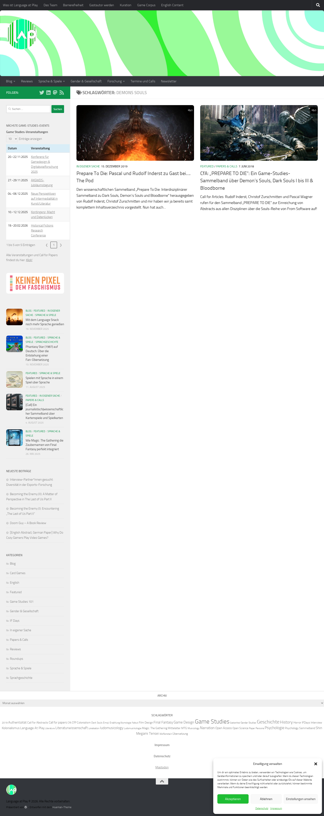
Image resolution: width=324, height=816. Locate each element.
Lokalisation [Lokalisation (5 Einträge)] (93, 728)
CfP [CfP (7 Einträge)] (74, 722)
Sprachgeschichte (47, 342)
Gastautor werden (101, 5)
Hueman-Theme (61, 807)
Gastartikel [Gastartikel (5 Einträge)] (235, 722)
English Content (172, 5)
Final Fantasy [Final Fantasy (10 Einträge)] (163, 722)
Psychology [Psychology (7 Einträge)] (292, 728)
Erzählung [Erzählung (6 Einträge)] (115, 722)
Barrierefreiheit (73, 5)
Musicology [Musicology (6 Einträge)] (193, 728)
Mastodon (162, 767)
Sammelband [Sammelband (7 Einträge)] (307, 728)
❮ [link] (46, 245)
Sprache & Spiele (50, 81)
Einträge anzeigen (30, 139)
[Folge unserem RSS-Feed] (61, 92)
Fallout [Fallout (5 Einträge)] (135, 722)
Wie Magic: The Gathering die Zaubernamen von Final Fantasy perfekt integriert (44, 445)
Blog (9, 81)
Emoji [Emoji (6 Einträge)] (106, 722)
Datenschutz (261, 808)
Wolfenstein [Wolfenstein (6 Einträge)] (166, 733)
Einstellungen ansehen (301, 799)
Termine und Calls (143, 81)
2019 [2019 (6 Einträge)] (5, 722)
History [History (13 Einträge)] (286, 722)
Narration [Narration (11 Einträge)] (207, 728)
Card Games (17, 573)
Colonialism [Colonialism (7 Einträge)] (84, 722)
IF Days (14, 621)
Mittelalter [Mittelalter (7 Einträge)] (174, 728)
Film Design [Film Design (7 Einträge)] (146, 722)
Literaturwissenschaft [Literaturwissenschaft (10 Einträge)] (71, 728)
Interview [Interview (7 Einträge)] (316, 722)
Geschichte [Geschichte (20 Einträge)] (268, 722)
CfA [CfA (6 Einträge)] (69, 722)
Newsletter (168, 81)
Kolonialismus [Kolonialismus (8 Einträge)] (11, 728)
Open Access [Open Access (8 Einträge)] (223, 728)
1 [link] (54, 245)
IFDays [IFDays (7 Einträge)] (306, 722)
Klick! (29, 260)
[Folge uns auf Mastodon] (54, 92)
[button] (316, 764)
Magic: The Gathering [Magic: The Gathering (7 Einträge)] (154, 728)
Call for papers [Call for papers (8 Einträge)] (58, 722)
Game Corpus (146, 5)
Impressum (276, 808)
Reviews (27, 81)
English (14, 582)
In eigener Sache (88, 166)
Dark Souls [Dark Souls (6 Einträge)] (96, 722)
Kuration (125, 5)
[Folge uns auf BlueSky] (41, 92)
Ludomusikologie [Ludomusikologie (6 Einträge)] (132, 728)
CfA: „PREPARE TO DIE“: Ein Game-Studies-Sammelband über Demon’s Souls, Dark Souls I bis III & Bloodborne (256, 180)
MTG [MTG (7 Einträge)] (184, 728)
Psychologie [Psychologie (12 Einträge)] (274, 728)
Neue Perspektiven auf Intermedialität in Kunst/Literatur (44, 198)
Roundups (16, 659)
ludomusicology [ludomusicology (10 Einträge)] (111, 728)
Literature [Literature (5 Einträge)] (50, 728)
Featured (207, 166)
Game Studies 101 (21, 602)
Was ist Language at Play (20, 5)
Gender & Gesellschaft (86, 81)
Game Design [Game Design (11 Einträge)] (184, 722)
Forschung (114, 81)
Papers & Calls (226, 166)
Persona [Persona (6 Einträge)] (260, 728)
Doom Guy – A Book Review (28, 523)
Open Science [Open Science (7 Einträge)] (240, 728)
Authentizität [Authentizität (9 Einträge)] (17, 722)
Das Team (50, 5)
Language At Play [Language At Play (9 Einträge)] (32, 728)
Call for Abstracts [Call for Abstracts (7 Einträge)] (37, 722)
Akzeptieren (233, 799)
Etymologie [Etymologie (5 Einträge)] (125, 722)
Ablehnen (266, 799)
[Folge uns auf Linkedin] (48, 92)
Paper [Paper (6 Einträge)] (252, 728)
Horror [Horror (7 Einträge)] (297, 722)
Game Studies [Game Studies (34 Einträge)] (212, 721)
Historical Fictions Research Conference (42, 230)
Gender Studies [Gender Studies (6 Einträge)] (248, 722)
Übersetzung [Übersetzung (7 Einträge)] (180, 733)
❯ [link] (61, 245)
